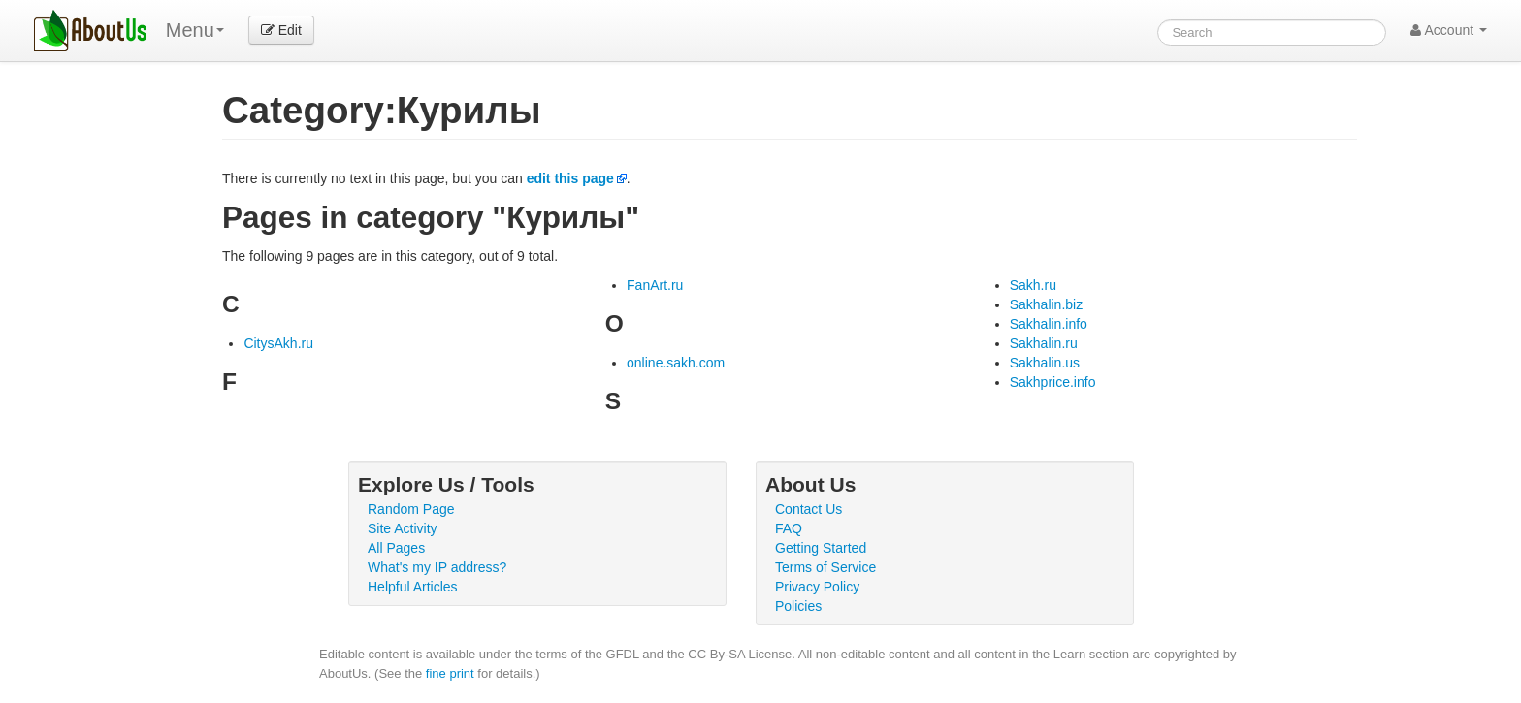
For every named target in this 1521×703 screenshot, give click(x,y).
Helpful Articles (413, 586)
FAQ (788, 528)
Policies (798, 606)
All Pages (396, 548)
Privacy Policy (817, 586)
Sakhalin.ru (1044, 343)
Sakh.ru (1033, 285)
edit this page (570, 178)
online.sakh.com (676, 362)
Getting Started (820, 548)
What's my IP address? (437, 567)
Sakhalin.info (1048, 324)
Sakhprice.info (1053, 382)
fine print (450, 673)
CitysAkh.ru (278, 343)
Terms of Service (825, 567)
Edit (281, 30)
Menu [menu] (195, 30)
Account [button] (1448, 30)
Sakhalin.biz (1047, 304)
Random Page (411, 509)
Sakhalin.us (1045, 362)
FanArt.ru (655, 285)
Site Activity (402, 528)
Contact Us (808, 509)
